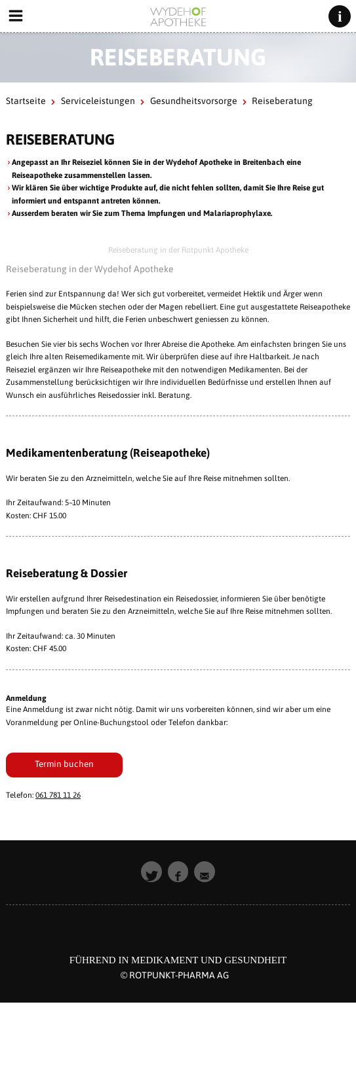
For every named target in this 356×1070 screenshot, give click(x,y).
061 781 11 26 (58, 795)
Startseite (26, 101)
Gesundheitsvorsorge (193, 101)
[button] (151, 871)
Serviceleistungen (98, 101)
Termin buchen (64, 763)
